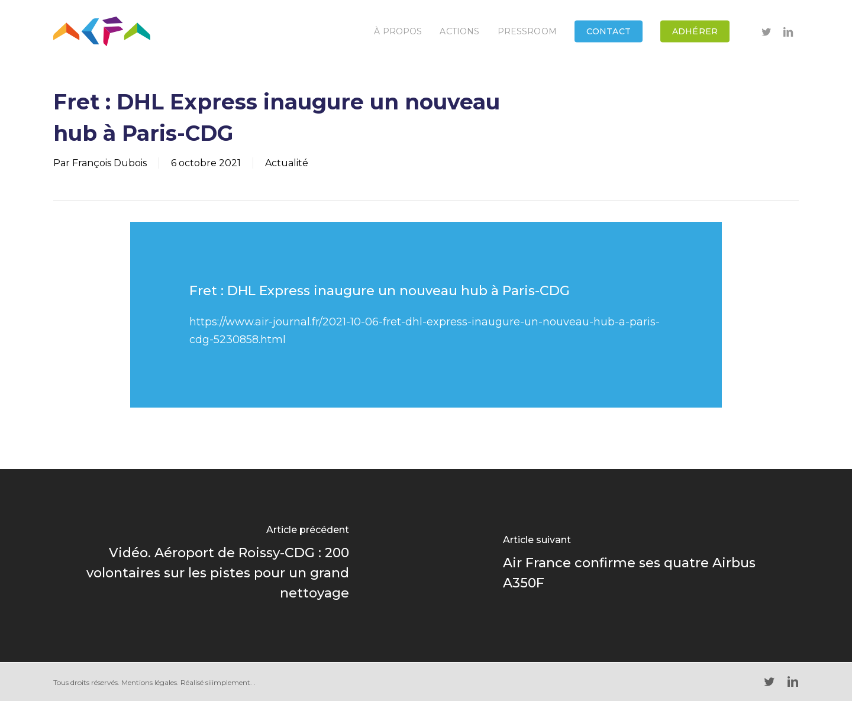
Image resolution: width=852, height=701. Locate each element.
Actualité (286, 163)
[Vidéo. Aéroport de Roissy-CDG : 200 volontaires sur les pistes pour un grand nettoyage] (213, 565)
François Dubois (109, 163)
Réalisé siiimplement (215, 682)
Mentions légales (149, 682)
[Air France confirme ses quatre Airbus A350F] (639, 565)
